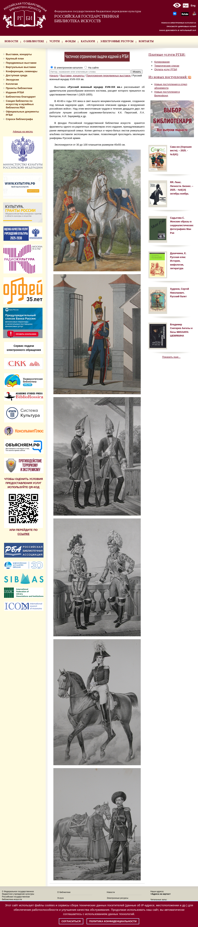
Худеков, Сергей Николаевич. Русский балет (179, 293)
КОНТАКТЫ (146, 41)
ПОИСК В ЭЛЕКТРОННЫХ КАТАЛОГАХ (178, 23)
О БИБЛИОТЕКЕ (33, 41)
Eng (193, 5)
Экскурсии (12, 79)
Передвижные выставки (21, 62)
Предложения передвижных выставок (108, 75)
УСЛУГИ (55, 41)
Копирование (162, 61)
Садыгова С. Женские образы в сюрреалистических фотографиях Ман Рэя (181, 225)
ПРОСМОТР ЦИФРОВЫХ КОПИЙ (181, 26)
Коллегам (12, 83)
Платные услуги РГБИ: (166, 54)
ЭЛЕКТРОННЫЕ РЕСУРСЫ (116, 41)
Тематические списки (166, 65)
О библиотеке (63, 892)
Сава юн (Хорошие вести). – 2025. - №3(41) (181, 151)
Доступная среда (16, 75)
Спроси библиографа (19, 119)
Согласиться (71, 921)
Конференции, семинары (21, 71)
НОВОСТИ (11, 41)
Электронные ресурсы (117, 898)
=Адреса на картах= (160, 894)
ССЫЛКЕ (23, 533)
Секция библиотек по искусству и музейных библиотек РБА (20, 104)
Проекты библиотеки (19, 88)
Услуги (60, 898)
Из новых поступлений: (168, 77)
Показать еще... (171, 357)
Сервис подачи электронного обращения (24, 347)
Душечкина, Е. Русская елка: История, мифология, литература (178, 261)
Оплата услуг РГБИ (165, 69)
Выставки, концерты (19, 54)
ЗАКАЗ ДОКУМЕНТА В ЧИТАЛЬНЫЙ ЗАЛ (177, 30)
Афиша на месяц (23, 131)
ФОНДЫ (70, 41)
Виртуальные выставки (21, 67)
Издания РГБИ (15, 92)
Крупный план (15, 58)
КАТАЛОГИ (88, 41)
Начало (54, 75)
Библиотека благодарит (21, 96)
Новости (111, 892)
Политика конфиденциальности (113, 921)
